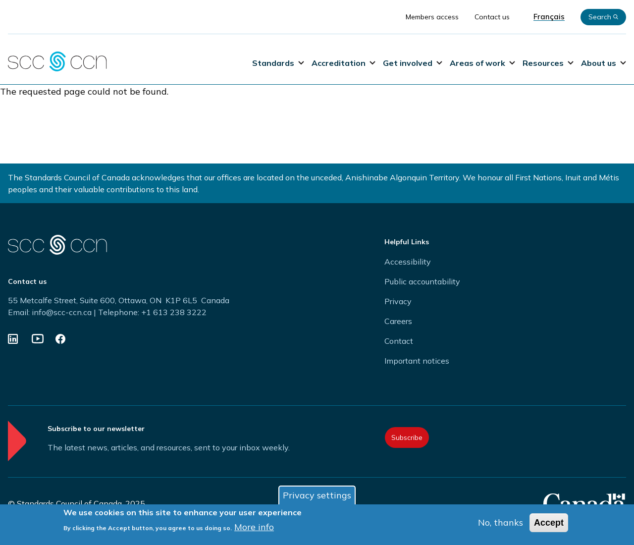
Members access (432, 16)
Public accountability (422, 281)
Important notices (416, 361)
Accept (549, 524)
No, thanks (500, 523)
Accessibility (407, 262)
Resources (548, 63)
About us (603, 63)
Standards (278, 63)
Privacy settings (317, 496)
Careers (398, 321)
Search (603, 16)
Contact (398, 341)
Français (549, 17)
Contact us (492, 16)
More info (254, 528)
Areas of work (482, 63)
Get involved (412, 63)
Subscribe (407, 437)
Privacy (398, 301)
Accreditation (343, 63)
